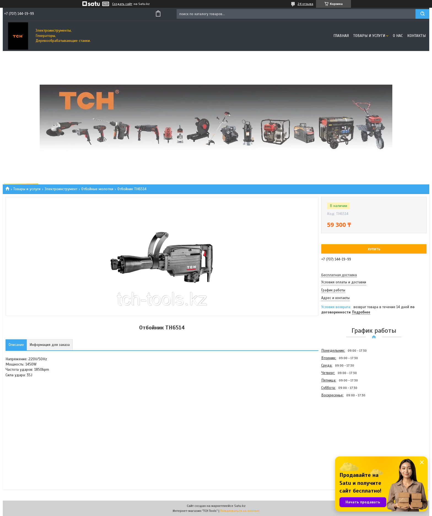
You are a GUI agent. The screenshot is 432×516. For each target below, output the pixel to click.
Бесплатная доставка (339, 275)
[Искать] (422, 14)
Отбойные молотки (97, 189)
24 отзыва (305, 4)
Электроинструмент (61, 189)
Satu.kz (239, 506)
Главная (341, 35)
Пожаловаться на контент (240, 511)
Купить (374, 249)
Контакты (416, 35)
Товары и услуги (369, 35)
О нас (398, 35)
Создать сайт (122, 4)
